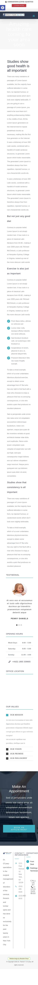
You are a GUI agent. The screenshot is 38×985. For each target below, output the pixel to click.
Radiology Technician (32, 869)
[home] (7, 854)
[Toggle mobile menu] (34, 16)
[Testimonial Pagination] (16, 625)
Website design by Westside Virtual (19, 958)
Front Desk (32, 863)
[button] (19, 715)
